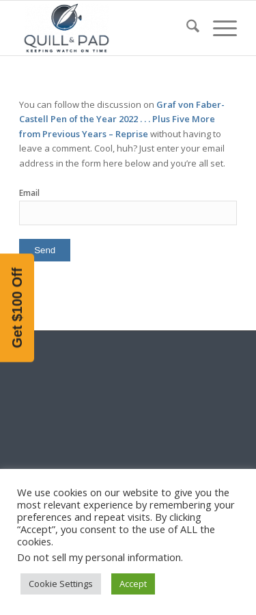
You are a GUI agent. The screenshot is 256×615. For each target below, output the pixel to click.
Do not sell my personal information (99, 557)
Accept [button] (133, 583)
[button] (17, 307)
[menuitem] (186, 28)
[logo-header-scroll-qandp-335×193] (106, 28)
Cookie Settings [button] (61, 583)
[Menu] (218, 28)
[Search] (186, 28)
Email (29, 193)
